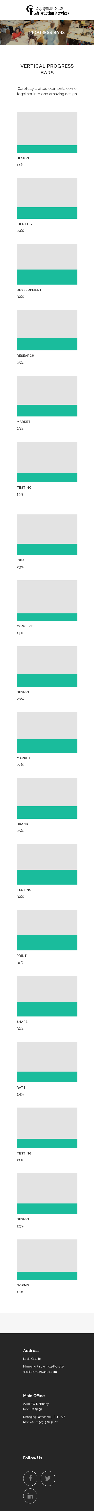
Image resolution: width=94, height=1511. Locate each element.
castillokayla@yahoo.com (40, 1371)
